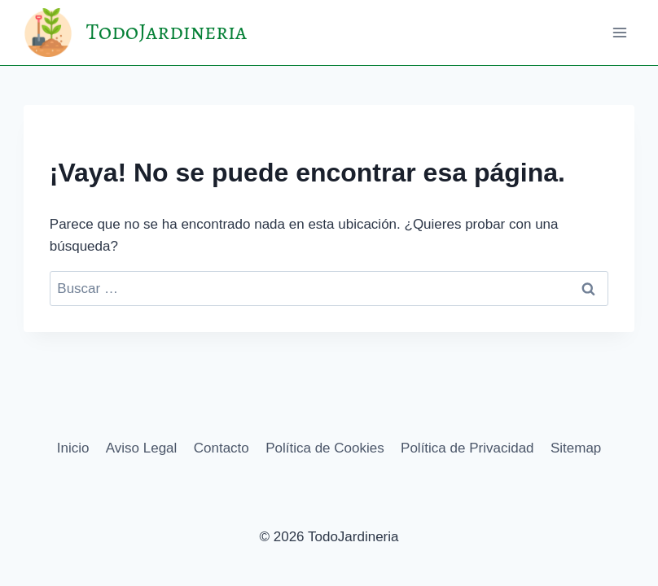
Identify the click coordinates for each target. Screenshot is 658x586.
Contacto (221, 448)
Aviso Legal (142, 448)
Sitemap (576, 448)
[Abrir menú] (619, 32)
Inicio (73, 448)
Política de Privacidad (467, 448)
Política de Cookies (324, 448)
